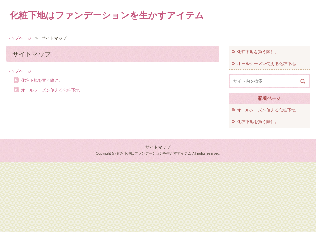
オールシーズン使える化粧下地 (50, 90)
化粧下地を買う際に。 (42, 80)
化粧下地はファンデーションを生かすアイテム (107, 15)
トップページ (19, 71)
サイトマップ (158, 147)
